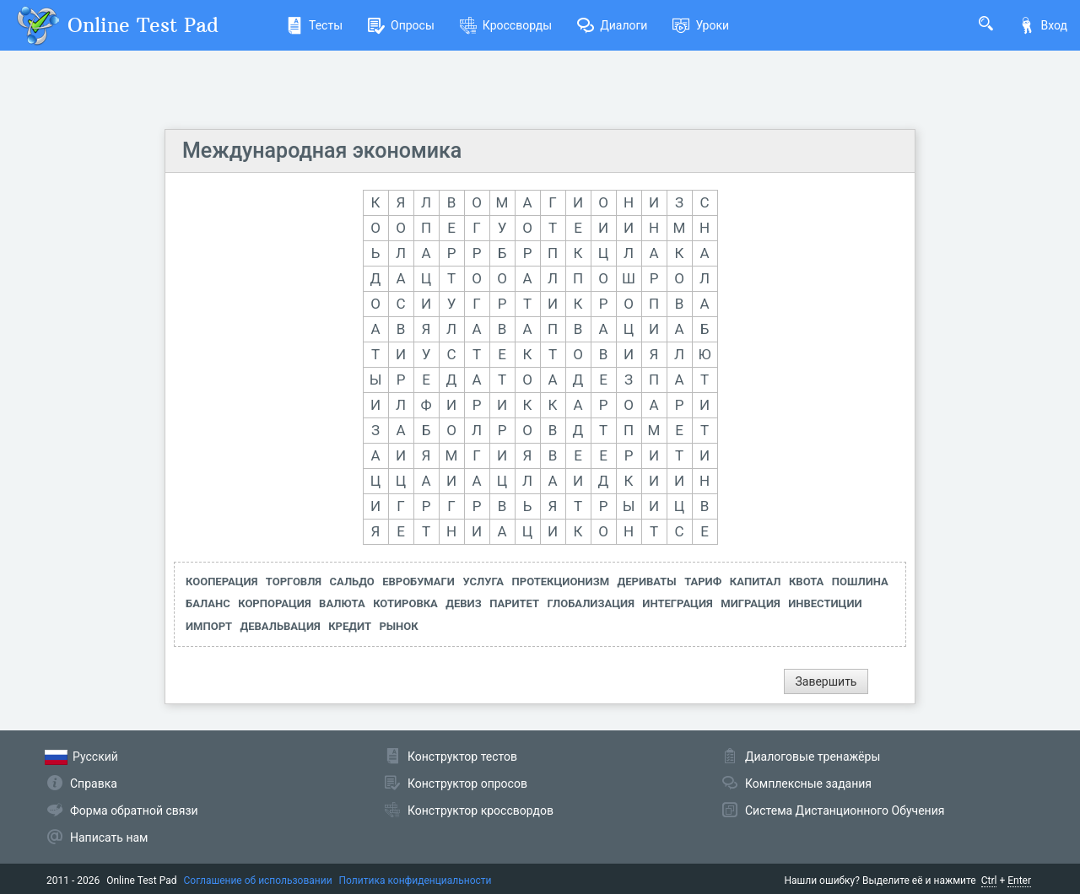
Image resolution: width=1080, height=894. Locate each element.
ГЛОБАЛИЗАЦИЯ (590, 603)
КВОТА (806, 581)
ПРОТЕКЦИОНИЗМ (561, 581)
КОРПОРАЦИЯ (274, 603)
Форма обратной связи (134, 810)
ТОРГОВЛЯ (293, 581)
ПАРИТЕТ (514, 603)
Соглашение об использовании (258, 880)
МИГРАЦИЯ (750, 603)
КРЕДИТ (349, 626)
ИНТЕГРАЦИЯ (677, 603)
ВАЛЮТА (342, 603)
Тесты (314, 25)
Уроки (700, 25)
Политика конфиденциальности (415, 880)
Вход (1042, 25)
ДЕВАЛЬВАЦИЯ (280, 626)
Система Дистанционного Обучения (844, 810)
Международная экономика (322, 150)
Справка (93, 783)
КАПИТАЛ (755, 581)
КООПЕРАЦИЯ (221, 581)
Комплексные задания (808, 783)
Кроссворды (506, 25)
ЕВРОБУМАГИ (418, 581)
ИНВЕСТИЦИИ (824, 603)
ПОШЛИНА (860, 581)
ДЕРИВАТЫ (647, 581)
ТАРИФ (702, 581)
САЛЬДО (352, 581)
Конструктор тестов (462, 756)
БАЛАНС (208, 603)
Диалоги (612, 25)
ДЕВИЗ (463, 603)
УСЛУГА (483, 581)
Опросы (401, 25)
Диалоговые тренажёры (812, 756)
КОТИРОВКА (405, 603)
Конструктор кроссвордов (481, 810)
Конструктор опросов (467, 783)
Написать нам (109, 837)
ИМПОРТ (209, 626)
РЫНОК (398, 626)
